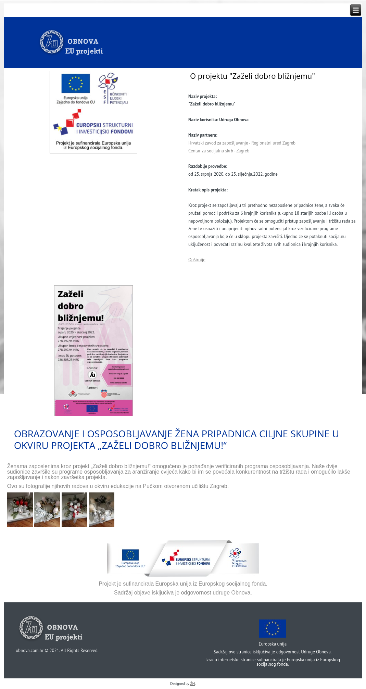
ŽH (192, 684)
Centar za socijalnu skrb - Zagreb (219, 151)
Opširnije (196, 260)
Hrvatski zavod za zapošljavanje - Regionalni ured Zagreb (241, 143)
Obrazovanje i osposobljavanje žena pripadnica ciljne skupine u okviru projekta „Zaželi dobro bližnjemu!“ (176, 439)
